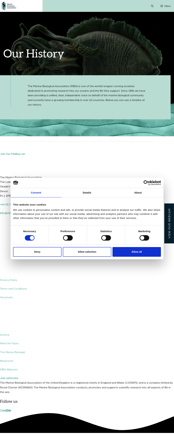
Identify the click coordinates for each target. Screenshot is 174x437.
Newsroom (6, 360)
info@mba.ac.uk (10, 213)
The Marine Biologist (12, 352)
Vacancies (6, 297)
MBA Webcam (9, 369)
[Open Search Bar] (152, 6)
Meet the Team (9, 343)
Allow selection (87, 251)
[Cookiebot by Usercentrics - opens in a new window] (146, 182)
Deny (37, 251)
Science (5, 334)
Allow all (137, 251)
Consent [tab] (36, 192)
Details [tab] (87, 192)
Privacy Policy (8, 280)
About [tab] (138, 192)
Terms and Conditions (13, 288)
